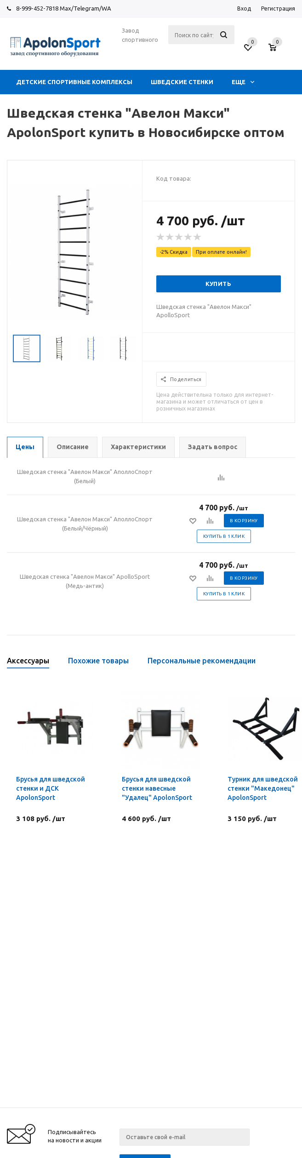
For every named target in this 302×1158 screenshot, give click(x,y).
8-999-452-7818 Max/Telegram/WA (63, 8)
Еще (243, 82)
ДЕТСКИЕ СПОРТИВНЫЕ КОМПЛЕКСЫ (74, 82)
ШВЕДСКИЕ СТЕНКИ (182, 82)
